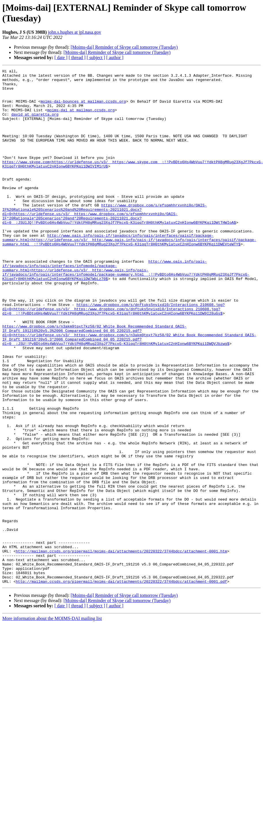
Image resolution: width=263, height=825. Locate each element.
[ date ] (60, 57)
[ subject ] (96, 57)
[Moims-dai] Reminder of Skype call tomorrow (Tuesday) (124, 47)
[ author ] (115, 57)
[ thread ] (77, 57)
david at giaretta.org (34, 123)
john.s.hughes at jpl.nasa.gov (74, 32)
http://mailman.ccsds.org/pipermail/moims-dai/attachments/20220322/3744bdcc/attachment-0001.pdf (121, 679)
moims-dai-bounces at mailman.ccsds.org (83, 108)
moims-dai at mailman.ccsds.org (81, 118)
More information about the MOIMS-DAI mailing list (52, 716)
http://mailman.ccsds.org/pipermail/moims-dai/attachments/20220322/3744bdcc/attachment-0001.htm (121, 642)
